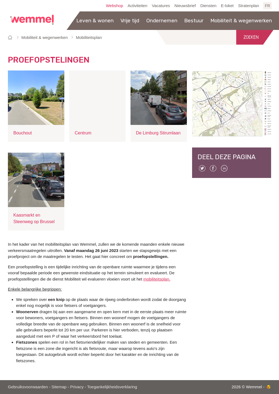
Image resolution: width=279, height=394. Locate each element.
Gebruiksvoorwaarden (28, 386)
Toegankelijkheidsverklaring (112, 386)
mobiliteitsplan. (156, 279)
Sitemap (58, 386)
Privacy (76, 386)
